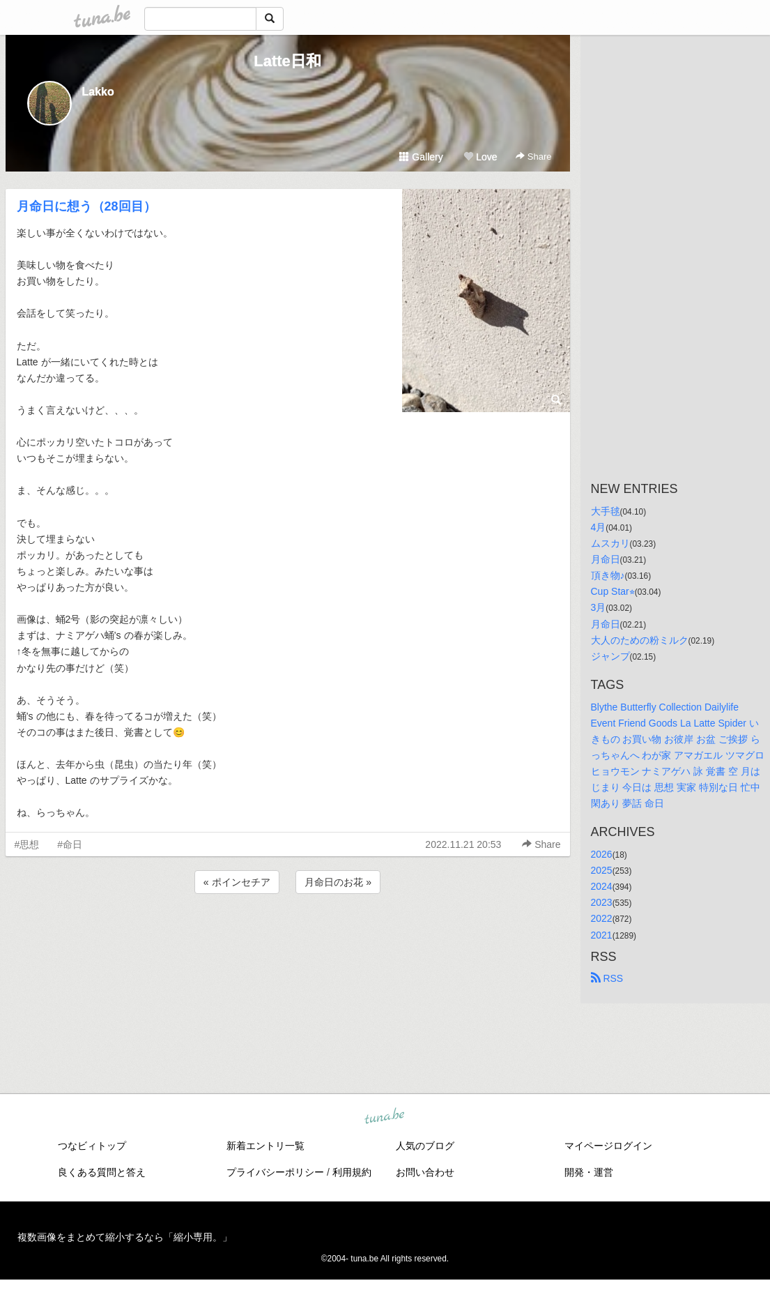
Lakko (98, 92)
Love (480, 156)
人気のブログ (425, 1145)
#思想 (27, 844)
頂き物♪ (608, 575)
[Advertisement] (288, 934)
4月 (598, 527)
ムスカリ (610, 543)
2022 (602, 918)
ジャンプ (610, 656)
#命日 (69, 844)
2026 (602, 854)
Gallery (420, 156)
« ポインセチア (236, 882)
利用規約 (351, 1172)
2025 (602, 870)
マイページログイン (608, 1145)
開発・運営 (588, 1172)
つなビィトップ (92, 1145)
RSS (607, 978)
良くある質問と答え (102, 1172)
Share (533, 156)
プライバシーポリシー (275, 1172)
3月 (598, 607)
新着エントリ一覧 (265, 1145)
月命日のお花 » (338, 882)
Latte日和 (287, 61)
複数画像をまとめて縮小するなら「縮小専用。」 (124, 1237)
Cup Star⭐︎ (613, 591)
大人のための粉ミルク (639, 640)
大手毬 (605, 511)
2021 (602, 935)
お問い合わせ (425, 1172)
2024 (602, 886)
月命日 (605, 559)
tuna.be (384, 1117)
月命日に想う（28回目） (86, 206)
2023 (602, 902)
